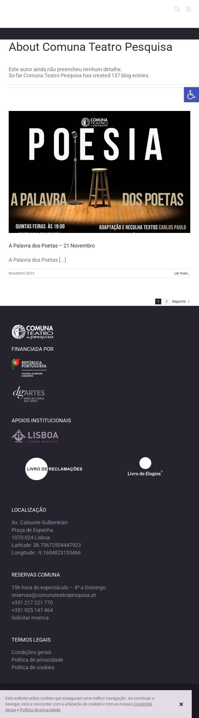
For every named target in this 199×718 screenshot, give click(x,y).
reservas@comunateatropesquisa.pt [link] (54, 595)
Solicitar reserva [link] (30, 618)
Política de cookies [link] (33, 667)
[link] (191, 94)
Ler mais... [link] (182, 273)
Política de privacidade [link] (37, 660)
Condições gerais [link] (31, 652)
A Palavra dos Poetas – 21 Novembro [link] (52, 246)
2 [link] (167, 301)
